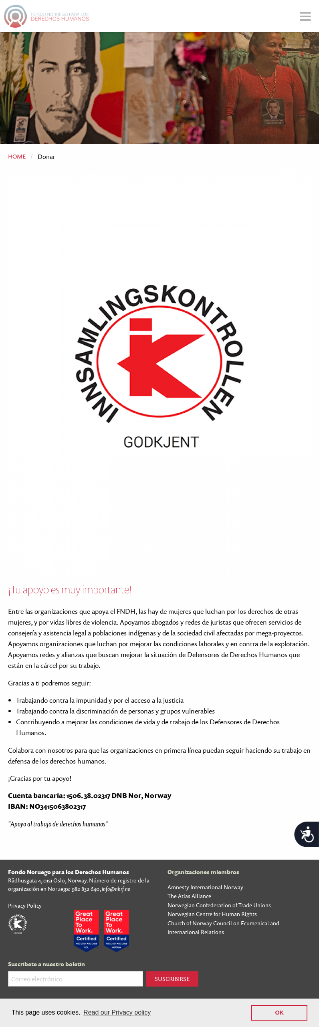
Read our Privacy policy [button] (117, 1012)
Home (17, 156)
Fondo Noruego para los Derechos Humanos (68, 872)
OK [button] (279, 1012)
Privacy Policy (25, 905)
